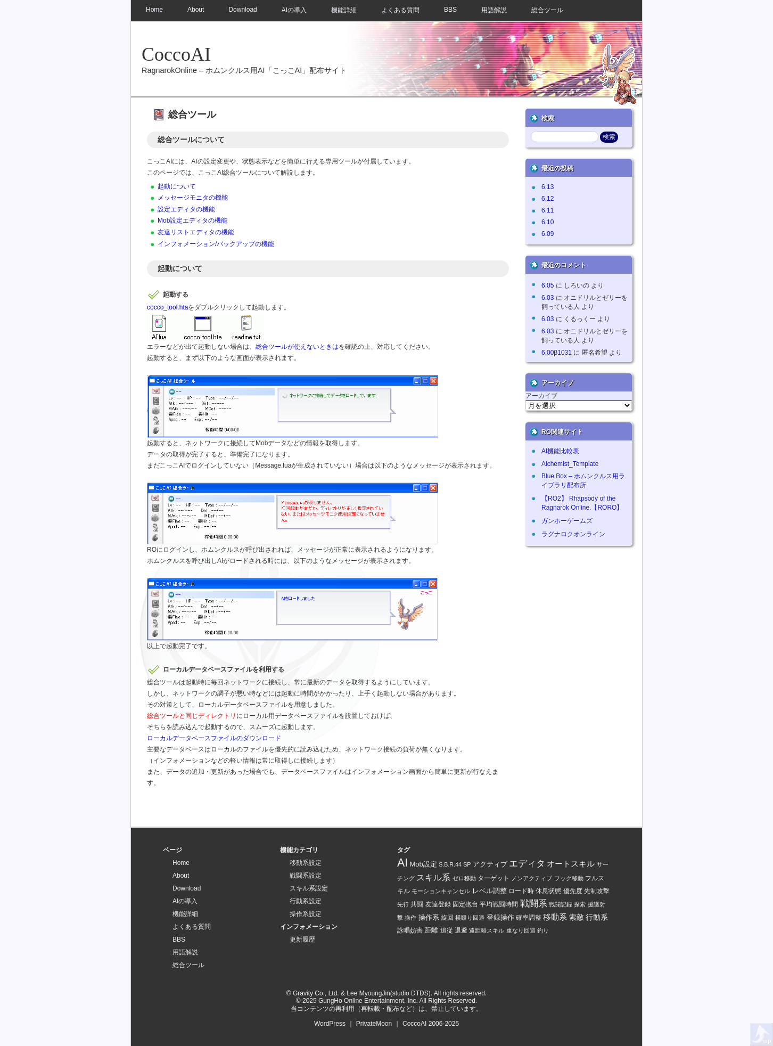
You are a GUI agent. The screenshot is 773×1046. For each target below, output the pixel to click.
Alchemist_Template (569, 464)
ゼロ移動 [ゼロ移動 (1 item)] (464, 878)
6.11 (547, 210)
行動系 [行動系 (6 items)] (597, 917)
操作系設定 (306, 914)
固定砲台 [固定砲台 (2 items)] (465, 904)
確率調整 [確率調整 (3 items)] (528, 917)
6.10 (547, 222)
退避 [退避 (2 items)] (461, 930)
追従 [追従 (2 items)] (446, 930)
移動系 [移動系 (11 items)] (555, 916)
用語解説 (494, 10)
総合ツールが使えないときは (297, 346)
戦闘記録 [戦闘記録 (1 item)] (560, 904)
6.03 (547, 297)
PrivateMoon (374, 1023)
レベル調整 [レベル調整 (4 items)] (489, 891)
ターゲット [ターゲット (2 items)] (493, 878)
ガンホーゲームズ (567, 521)
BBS (450, 9)
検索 (547, 118)
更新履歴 (302, 939)
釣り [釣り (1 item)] (543, 930)
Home (154, 9)
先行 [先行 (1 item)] (403, 904)
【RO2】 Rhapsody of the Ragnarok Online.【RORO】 (582, 503)
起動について (177, 186)
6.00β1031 (556, 352)
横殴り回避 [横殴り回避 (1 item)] (469, 917)
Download (242, 9)
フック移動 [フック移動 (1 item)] (568, 878)
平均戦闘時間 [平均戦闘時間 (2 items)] (499, 904)
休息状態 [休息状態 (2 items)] (548, 890)
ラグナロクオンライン (573, 534)
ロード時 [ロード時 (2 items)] (521, 890)
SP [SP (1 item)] (467, 864)
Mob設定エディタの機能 (192, 220)
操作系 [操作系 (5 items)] (428, 917)
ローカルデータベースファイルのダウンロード (214, 738)
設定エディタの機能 (186, 209)
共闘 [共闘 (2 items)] (416, 904)
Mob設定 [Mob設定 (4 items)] (423, 864)
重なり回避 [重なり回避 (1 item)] (521, 930)
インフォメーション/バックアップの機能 (216, 244)
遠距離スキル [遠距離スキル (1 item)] (486, 930)
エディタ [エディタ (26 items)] (527, 863)
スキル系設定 (309, 888)
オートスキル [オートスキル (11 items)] (571, 863)
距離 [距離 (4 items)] (431, 930)
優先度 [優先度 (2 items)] (572, 890)
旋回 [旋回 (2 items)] (447, 917)
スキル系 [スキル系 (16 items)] (433, 877)
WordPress (330, 1023)
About (195, 9)
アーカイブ (541, 395)
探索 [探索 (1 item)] (580, 904)
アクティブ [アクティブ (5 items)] (490, 864)
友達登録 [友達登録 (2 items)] (438, 904)
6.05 (547, 285)
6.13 (547, 187)
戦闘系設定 (306, 875)
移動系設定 (306, 863)
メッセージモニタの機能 (193, 197)
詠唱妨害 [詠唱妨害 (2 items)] (410, 930)
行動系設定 (306, 901)
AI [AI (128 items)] (402, 862)
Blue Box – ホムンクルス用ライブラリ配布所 (583, 480)
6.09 (547, 234)
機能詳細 (344, 10)
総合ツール (547, 10)
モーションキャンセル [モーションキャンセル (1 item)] (441, 891)
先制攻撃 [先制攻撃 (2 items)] (597, 890)
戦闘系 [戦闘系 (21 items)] (533, 903)
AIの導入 (294, 10)
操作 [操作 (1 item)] (410, 917)
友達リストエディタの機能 (196, 232)
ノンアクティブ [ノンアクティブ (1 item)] (531, 878)
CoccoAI (176, 54)
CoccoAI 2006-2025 (430, 1023)
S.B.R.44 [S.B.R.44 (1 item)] (450, 864)
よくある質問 (400, 10)
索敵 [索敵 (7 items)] (576, 917)
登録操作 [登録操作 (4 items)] (500, 917)
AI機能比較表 (560, 451)
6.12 (547, 198)
